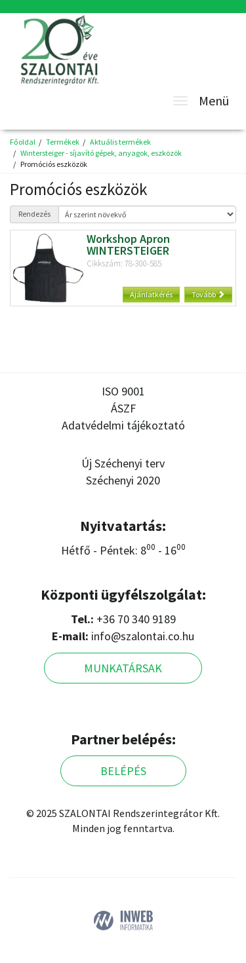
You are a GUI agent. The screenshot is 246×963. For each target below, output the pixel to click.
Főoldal (22, 142)
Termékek (62, 142)
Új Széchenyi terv (123, 463)
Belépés (123, 770)
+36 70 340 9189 (136, 619)
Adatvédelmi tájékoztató (123, 425)
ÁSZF (123, 408)
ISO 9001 (123, 391)
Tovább (208, 294)
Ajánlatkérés (151, 294)
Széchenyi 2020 (123, 480)
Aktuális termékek (120, 142)
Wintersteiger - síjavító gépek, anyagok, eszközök (101, 153)
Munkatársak (123, 668)
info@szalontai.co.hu (142, 636)
